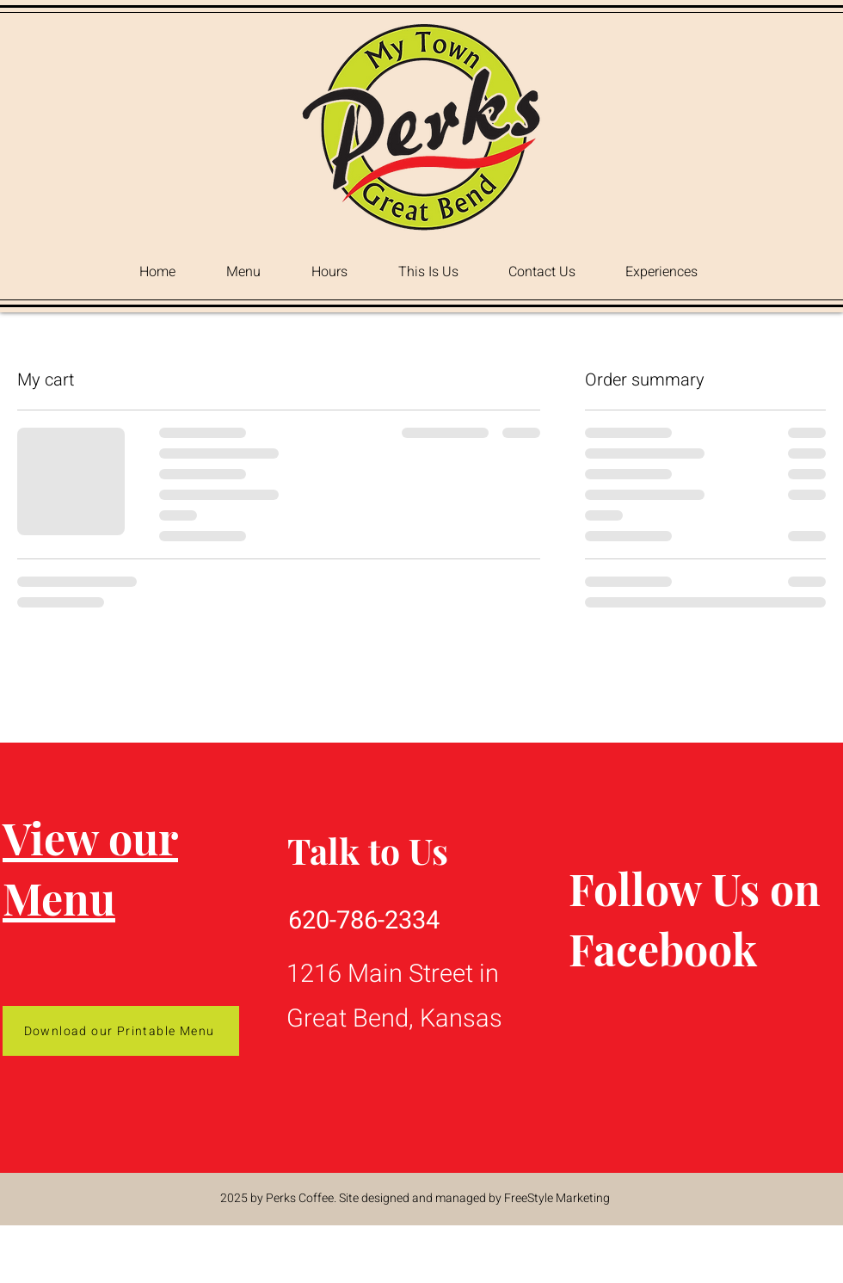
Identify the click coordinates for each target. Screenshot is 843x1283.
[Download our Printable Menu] (121, 1031)
